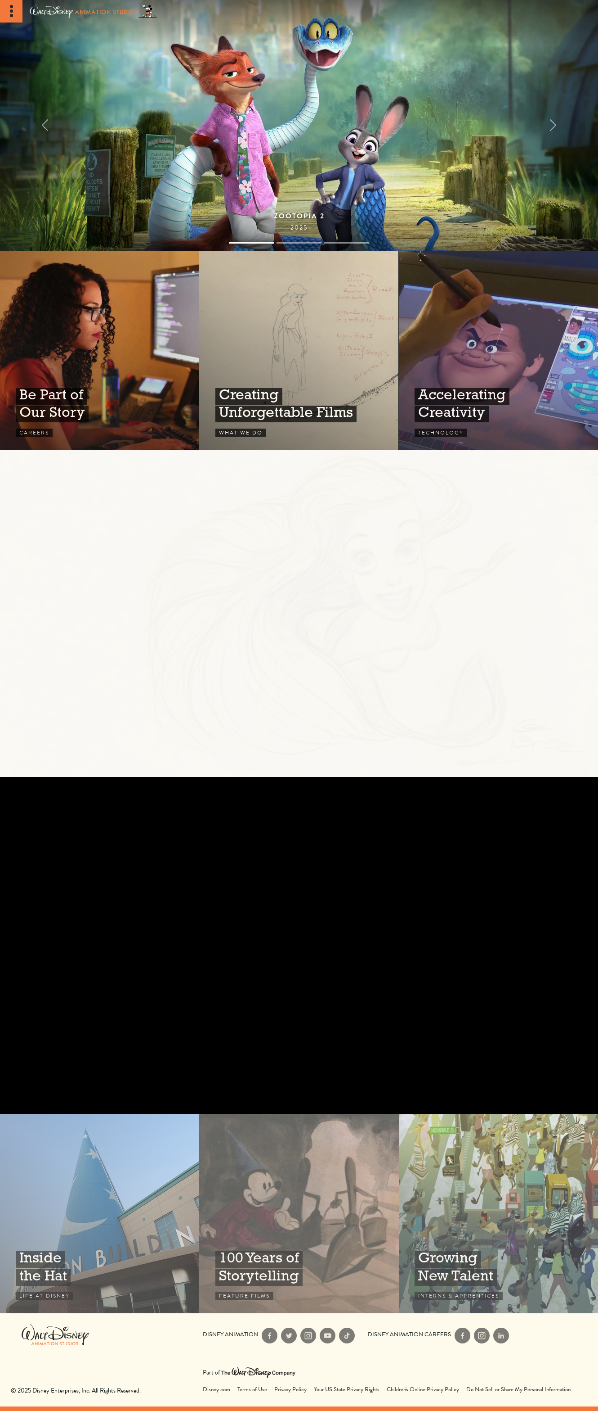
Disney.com (216, 1389)
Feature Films (298, 1213)
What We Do (298, 350)
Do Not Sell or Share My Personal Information (518, 1389)
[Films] (299, 125)
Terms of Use (252, 1389)
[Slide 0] (251, 243)
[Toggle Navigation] (11, 11)
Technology (498, 350)
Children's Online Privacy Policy (423, 1389)
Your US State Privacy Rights (346, 1389)
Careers (99, 350)
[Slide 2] (346, 243)
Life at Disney (99, 1213)
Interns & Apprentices (498, 1213)
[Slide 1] (299, 243)
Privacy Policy (290, 1389)
